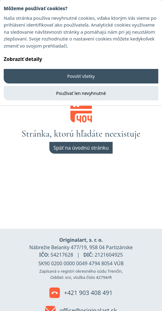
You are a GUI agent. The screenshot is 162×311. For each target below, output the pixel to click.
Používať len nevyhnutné (81, 93)
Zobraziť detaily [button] (23, 59)
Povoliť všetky (81, 76)
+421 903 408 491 (81, 293)
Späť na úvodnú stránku (81, 147)
